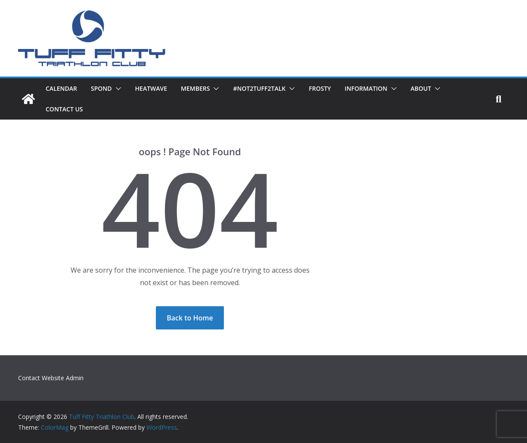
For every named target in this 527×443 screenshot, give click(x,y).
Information (366, 88)
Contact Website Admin (51, 378)
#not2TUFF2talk (259, 88)
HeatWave (151, 88)
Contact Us (64, 109)
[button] (116, 89)
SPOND (101, 88)
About (421, 88)
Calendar (61, 88)
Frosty (320, 88)
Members (195, 88)
